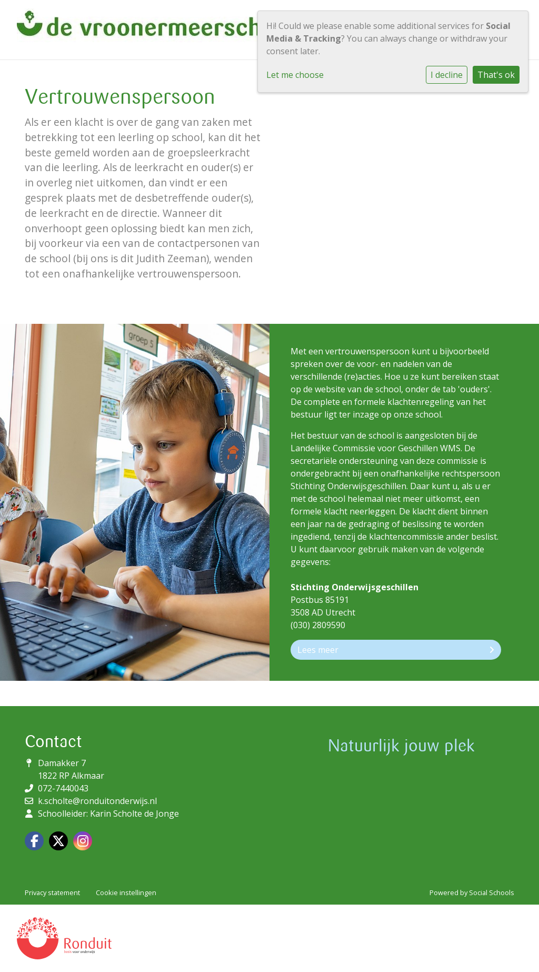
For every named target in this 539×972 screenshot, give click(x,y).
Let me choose (295, 75)
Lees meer (395, 650)
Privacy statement (52, 892)
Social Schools (491, 892)
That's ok (496, 75)
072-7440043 (63, 788)
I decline (447, 75)
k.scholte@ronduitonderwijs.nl (97, 801)
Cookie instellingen (126, 892)
